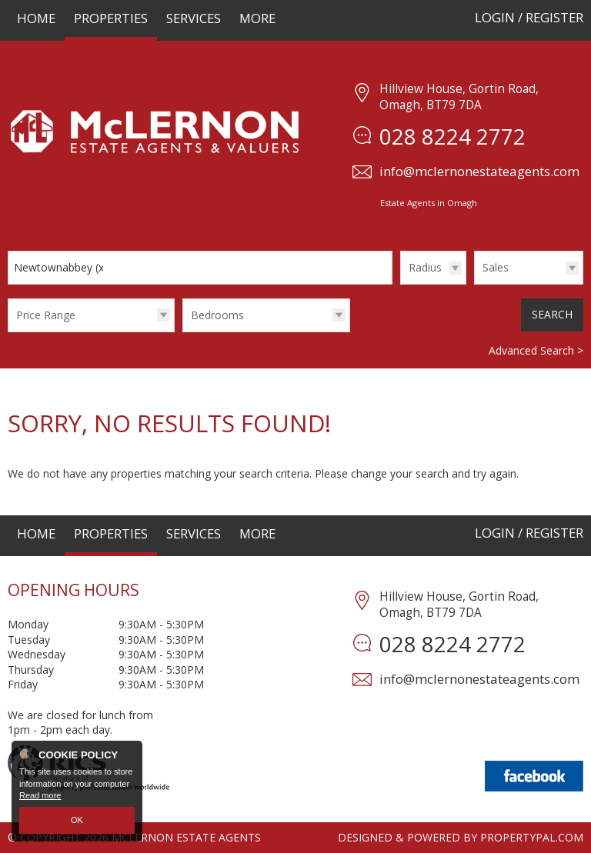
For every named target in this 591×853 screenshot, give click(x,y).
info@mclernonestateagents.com (479, 171)
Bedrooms (217, 315)
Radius (425, 267)
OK (77, 820)
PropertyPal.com (531, 837)
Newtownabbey (61, 267)
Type (474, 283)
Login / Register (529, 17)
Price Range (45, 315)
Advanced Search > (536, 350)
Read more (40, 796)
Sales (495, 267)
